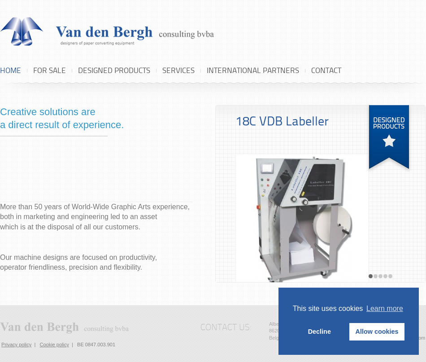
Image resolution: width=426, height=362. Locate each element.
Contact (326, 70)
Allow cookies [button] (377, 331)
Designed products (114, 70)
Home (10, 70)
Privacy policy (16, 344)
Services (178, 70)
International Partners (253, 70)
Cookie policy (54, 344)
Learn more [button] (384, 308)
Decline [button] (319, 331)
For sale (49, 70)
